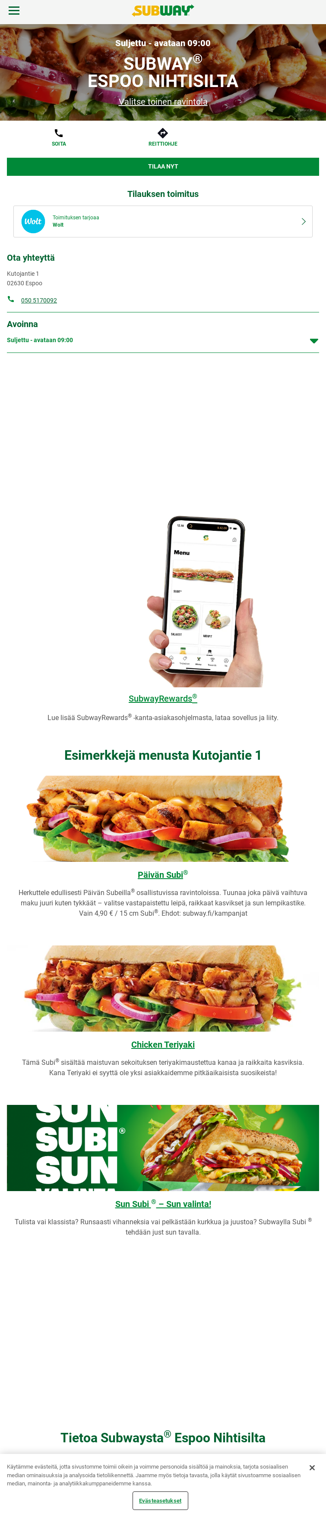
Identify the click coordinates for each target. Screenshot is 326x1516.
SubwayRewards (163, 698)
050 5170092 (39, 300)
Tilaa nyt (163, 166)
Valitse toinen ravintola (163, 102)
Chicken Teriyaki (163, 1044)
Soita (59, 144)
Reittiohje (163, 144)
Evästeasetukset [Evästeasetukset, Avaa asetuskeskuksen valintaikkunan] (160, 1500)
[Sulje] (312, 1467)
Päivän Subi (163, 875)
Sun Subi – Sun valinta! (163, 1204)
